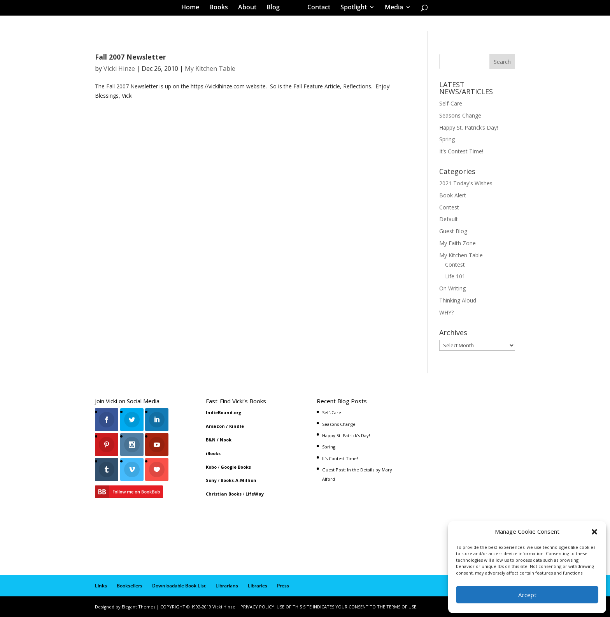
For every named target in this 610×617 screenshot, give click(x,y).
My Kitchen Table (210, 68)
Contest (449, 207)
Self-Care (450, 103)
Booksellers (129, 585)
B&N (211, 440)
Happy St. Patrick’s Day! (468, 127)
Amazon (215, 426)
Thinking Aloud (457, 300)
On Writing (452, 288)
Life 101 (455, 276)
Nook (225, 440)
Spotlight (351, 9)
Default (448, 219)
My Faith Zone (457, 243)
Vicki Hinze (119, 68)
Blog (275, 9)
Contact (316, 9)
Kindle (236, 426)
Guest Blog (453, 231)
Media (391, 9)
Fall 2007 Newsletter (130, 57)
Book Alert (452, 195)
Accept (527, 595)
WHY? (446, 312)
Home (193, 9)
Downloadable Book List (179, 585)
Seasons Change (460, 115)
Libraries (257, 585)
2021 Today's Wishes (466, 183)
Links (101, 585)
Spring (447, 139)
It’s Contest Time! (461, 151)
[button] (594, 532)
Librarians (227, 585)
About (250, 9)
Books (221, 9)
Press (283, 585)
